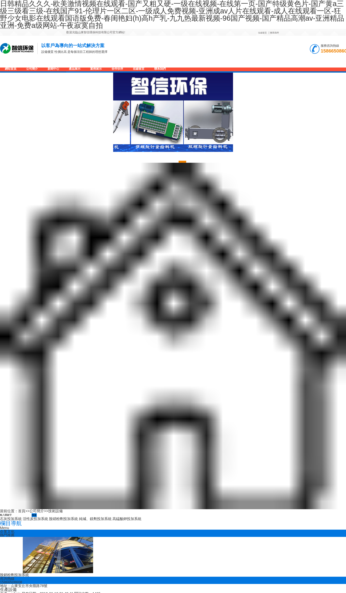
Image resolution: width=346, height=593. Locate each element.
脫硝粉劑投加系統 (63, 519)
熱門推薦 (7, 535)
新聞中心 (53, 68)
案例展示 (96, 68)
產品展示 (74, 68)
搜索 (34, 515)
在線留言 (262, 32)
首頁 (21, 511)
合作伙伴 (117, 68)
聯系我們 (274, 32)
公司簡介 (32, 68)
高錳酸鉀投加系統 (126, 519)
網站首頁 (10, 68)
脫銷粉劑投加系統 (14, 575)
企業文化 (7, 531)
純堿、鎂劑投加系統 (95, 519)
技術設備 (55, 511)
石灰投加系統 (11, 519)
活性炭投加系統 (35, 519)
